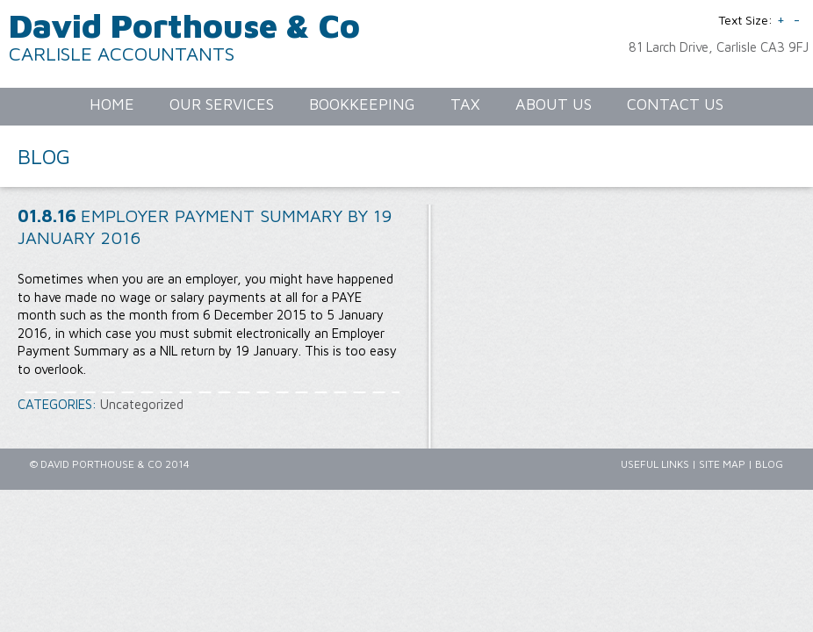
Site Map (722, 463)
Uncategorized (141, 404)
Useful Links (655, 463)
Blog (769, 463)
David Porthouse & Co (184, 25)
